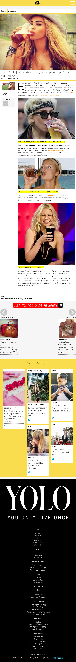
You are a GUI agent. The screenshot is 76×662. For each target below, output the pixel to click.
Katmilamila (38, 639)
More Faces (38, 582)
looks (11, 299)
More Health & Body (38, 570)
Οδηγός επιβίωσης (38, 604)
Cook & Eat (38, 594)
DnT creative (39, 658)
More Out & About (38, 597)
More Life (38, 545)
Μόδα (38, 552)
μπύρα (30, 299)
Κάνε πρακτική (38, 609)
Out (38, 590)
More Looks (12, 11)
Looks (4, 11)
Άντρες (38, 533)
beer (16, 299)
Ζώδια (38, 622)
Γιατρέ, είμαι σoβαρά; (38, 567)
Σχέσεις (38, 535)
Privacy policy (35, 654)
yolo (3, 299)
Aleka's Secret (38, 648)
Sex (38, 538)
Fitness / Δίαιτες (38, 565)
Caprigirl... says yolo (38, 641)
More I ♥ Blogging (38, 646)
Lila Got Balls (38, 636)
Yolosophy (38, 643)
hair (7, 299)
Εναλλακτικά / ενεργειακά (38, 624)
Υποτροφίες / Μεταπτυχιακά (38, 612)
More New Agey (38, 629)
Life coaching (38, 540)
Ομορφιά (38, 555)
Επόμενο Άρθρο (70, 317)
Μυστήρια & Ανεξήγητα (38, 626)
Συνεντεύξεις (38, 580)
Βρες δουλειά (38, 607)
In (38, 592)
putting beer (22, 299)
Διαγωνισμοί (38, 542)
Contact (43, 654)
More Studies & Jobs (38, 614)
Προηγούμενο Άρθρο (7, 317)
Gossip (38, 577)
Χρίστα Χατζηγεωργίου (7, 94)
